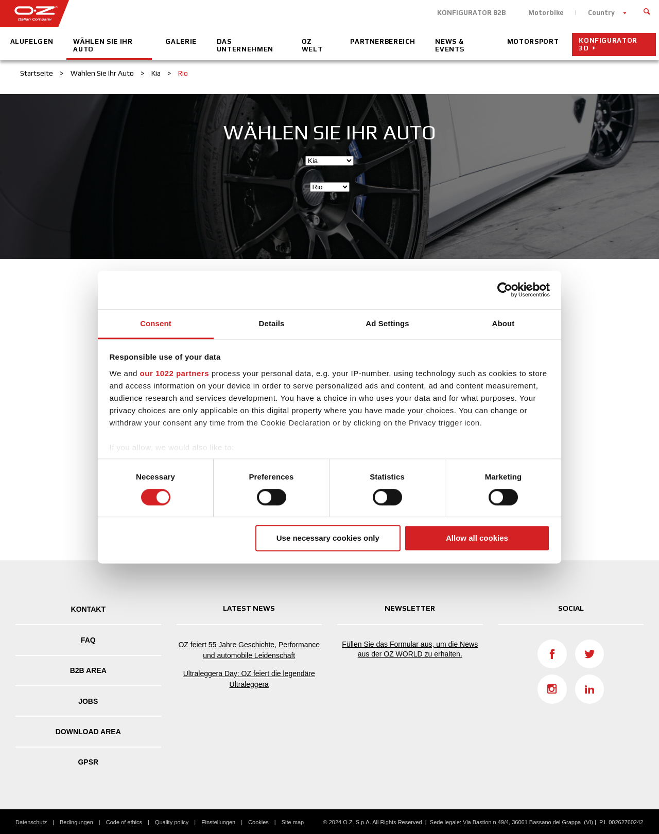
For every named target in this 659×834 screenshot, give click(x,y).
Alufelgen (32, 41)
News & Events (449, 45)
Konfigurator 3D (608, 44)
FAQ (88, 640)
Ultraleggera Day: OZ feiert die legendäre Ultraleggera (249, 678)
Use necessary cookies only (327, 538)
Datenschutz (31, 822)
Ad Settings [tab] (387, 323)
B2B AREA (88, 670)
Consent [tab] (155, 323)
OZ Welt (312, 45)
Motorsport (533, 41)
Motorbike (546, 12)
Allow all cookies (477, 538)
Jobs (88, 701)
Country (601, 12)
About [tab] (503, 323)
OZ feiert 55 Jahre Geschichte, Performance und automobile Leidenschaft (249, 650)
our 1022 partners (174, 373)
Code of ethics (124, 822)
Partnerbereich (382, 41)
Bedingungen (76, 822)
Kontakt (88, 609)
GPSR (88, 762)
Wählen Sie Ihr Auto (102, 45)
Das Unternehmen (245, 45)
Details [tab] (272, 323)
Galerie (181, 41)
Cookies (258, 822)
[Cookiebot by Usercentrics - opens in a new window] (505, 289)
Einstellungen (218, 822)
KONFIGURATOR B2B (471, 12)
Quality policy (171, 822)
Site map (293, 822)
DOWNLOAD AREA (88, 731)
